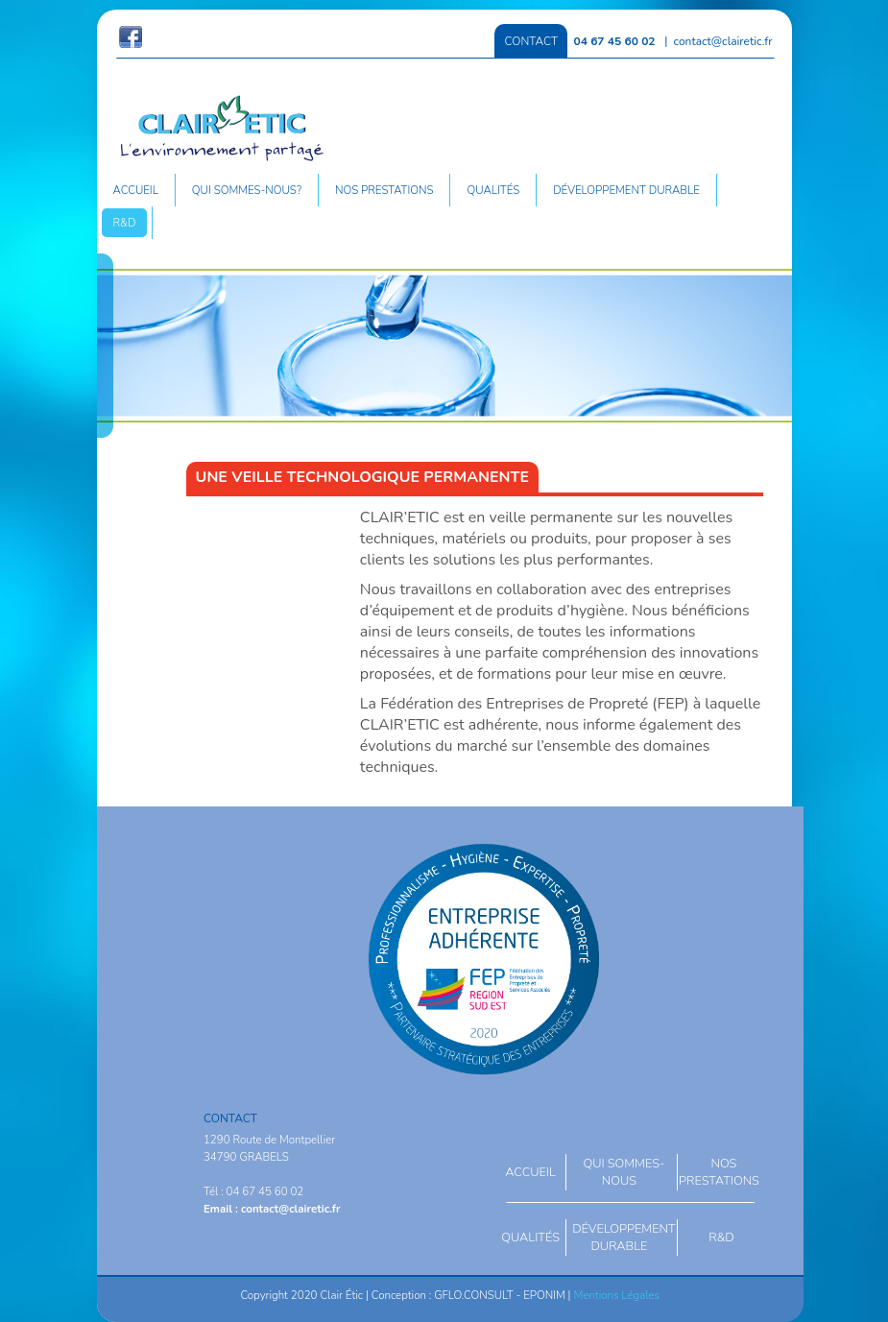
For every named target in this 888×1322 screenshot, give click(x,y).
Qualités (493, 190)
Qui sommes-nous (623, 1172)
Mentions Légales (616, 1295)
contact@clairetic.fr (723, 41)
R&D (124, 222)
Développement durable (626, 190)
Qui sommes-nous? (246, 190)
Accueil (135, 190)
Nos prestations (384, 190)
